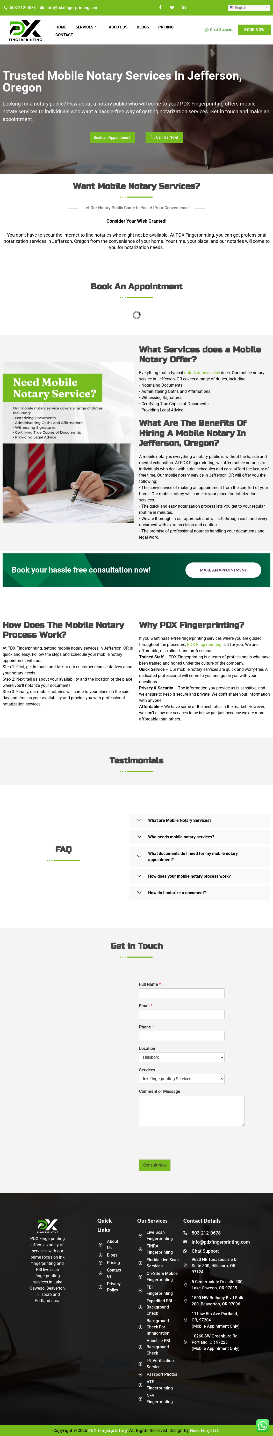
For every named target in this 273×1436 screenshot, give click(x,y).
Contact (65, 33)
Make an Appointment (223, 570)
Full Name (150, 984)
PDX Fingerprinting (204, 644)
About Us (120, 26)
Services (88, 26)
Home (61, 26)
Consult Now (155, 1165)
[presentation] (178, 1150)
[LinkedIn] (184, 8)
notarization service (202, 372)
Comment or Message (159, 1091)
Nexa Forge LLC (205, 1430)
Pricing (170, 26)
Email (145, 1005)
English (238, 8)
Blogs (146, 26)
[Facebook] (160, 8)
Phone (146, 1027)
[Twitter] (172, 8)
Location (147, 1048)
